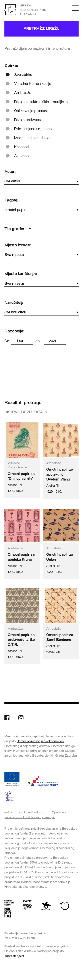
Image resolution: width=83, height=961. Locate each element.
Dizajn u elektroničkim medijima (41, 102)
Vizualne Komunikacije (32, 84)
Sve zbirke (23, 75)
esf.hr (8, 812)
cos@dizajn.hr (14, 955)
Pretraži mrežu (42, 28)
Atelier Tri (15, 485)
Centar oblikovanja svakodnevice (40, 741)
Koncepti (21, 147)
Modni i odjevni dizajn (32, 138)
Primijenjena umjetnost (33, 129)
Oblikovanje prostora (31, 111)
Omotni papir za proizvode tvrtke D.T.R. (21, 640)
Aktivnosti (22, 156)
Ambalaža (22, 93)
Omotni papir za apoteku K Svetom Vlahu (59, 474)
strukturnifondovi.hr (32, 812)
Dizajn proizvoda (28, 120)
